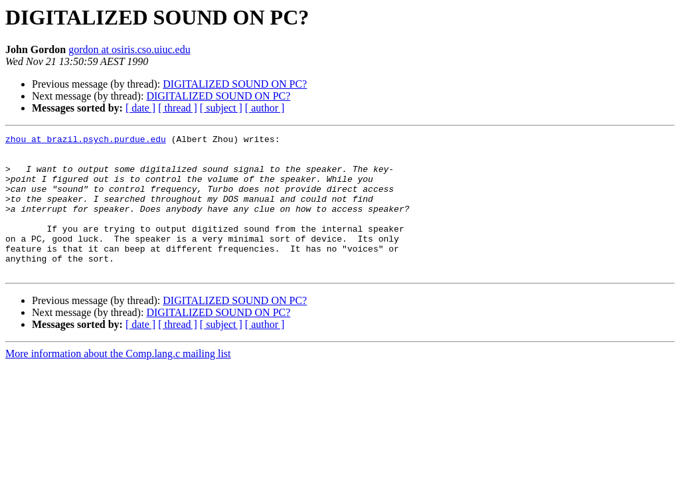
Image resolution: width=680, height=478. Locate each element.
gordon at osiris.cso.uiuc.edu (129, 49)
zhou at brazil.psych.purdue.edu (85, 141)
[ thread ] (177, 108)
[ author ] (265, 108)
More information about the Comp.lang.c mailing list (118, 381)
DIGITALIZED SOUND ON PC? (235, 84)
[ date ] (140, 108)
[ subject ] (221, 108)
